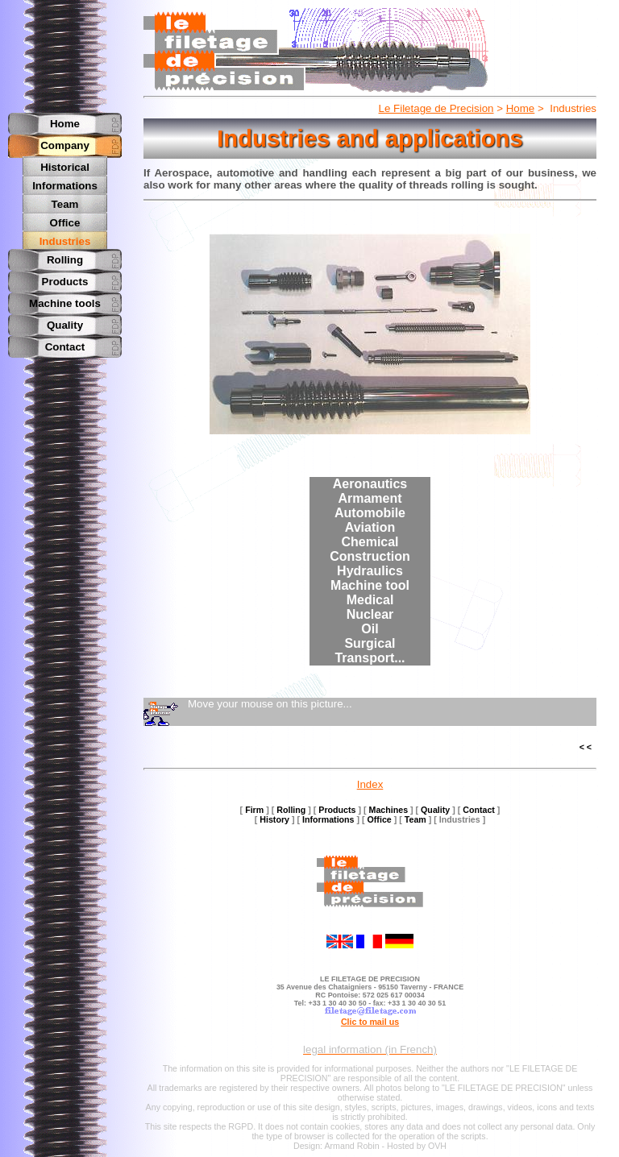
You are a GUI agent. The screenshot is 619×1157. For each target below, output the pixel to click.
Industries (65, 238)
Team (65, 203)
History (274, 819)
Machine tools (65, 299)
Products (65, 278)
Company (64, 145)
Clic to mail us (370, 1021)
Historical (64, 167)
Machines (389, 810)
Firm (254, 810)
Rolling (65, 256)
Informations (65, 185)
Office (65, 220)
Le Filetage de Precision (436, 108)
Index (370, 784)
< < (586, 747)
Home (520, 108)
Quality (65, 321)
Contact (65, 343)
